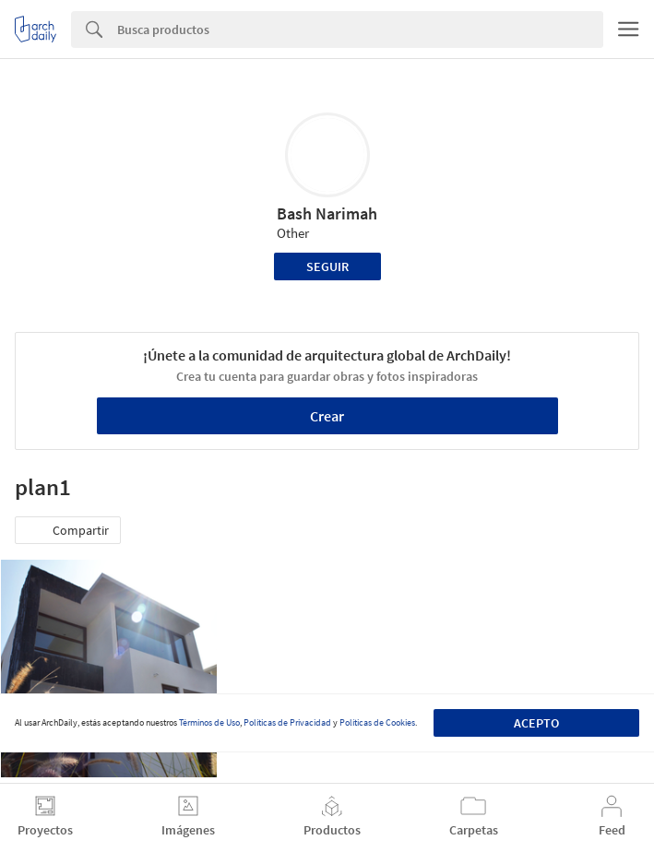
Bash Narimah (327, 213)
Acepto (536, 723)
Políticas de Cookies (377, 722)
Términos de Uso (209, 722)
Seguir (327, 266)
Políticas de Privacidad (287, 722)
